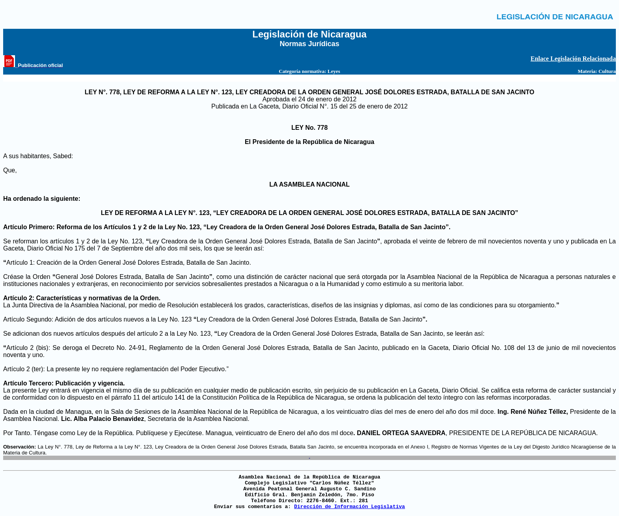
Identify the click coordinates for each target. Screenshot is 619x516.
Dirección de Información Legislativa (349, 507)
